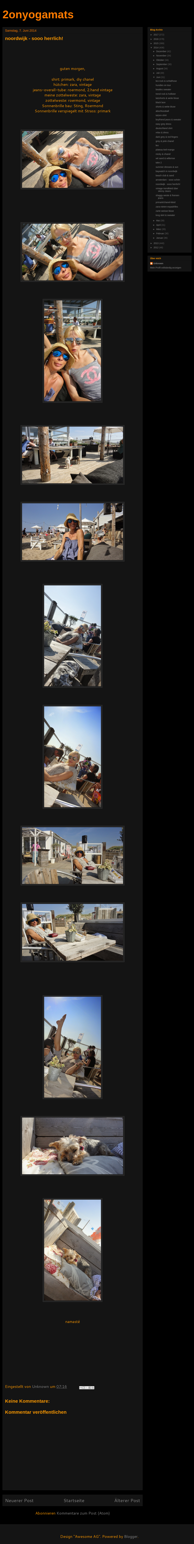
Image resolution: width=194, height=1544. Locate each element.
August (160, 68)
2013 (156, 243)
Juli (158, 73)
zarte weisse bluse (165, 211)
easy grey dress (163, 124)
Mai (158, 220)
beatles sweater (163, 89)
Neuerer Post (19, 1500)
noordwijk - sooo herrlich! (168, 184)
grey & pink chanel (165, 141)
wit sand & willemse (165, 158)
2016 (156, 39)
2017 (156, 34)
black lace (160, 102)
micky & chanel (163, 154)
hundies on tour (163, 85)
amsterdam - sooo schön (168, 179)
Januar (160, 238)
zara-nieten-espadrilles (167, 206)
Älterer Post (127, 1500)
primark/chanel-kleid (165, 202)
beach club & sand (165, 175)
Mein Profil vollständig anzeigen (165, 267)
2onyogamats (38, 14)
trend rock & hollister (166, 94)
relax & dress (162, 132)
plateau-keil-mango (165, 149)
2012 (156, 247)
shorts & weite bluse (165, 106)
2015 (156, 43)
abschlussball (162, 111)
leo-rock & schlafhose (166, 81)
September (162, 64)
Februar (160, 233)
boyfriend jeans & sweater (168, 119)
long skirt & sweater (165, 215)
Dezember (161, 51)
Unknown (158, 263)
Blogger (131, 1536)
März (159, 229)
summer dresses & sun (167, 167)
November (161, 55)
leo (157, 145)
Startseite (73, 1500)
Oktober (160, 60)
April (158, 225)
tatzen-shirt (161, 115)
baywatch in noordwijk (166, 171)
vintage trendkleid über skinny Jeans (167, 189)
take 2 (159, 162)
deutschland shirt (164, 128)
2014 (156, 47)
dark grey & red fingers (167, 137)
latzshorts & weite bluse (167, 98)
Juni (158, 77)
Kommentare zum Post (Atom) (83, 1513)
